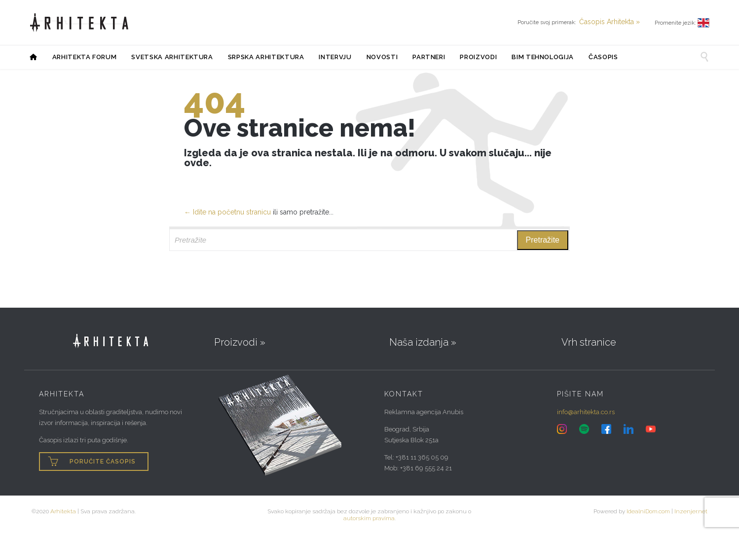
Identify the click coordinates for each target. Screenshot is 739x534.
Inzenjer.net (690, 511)
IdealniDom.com (648, 511)
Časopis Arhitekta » (609, 22)
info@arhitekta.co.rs (586, 412)
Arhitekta (63, 511)
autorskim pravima (369, 518)
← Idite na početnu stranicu (227, 212)
